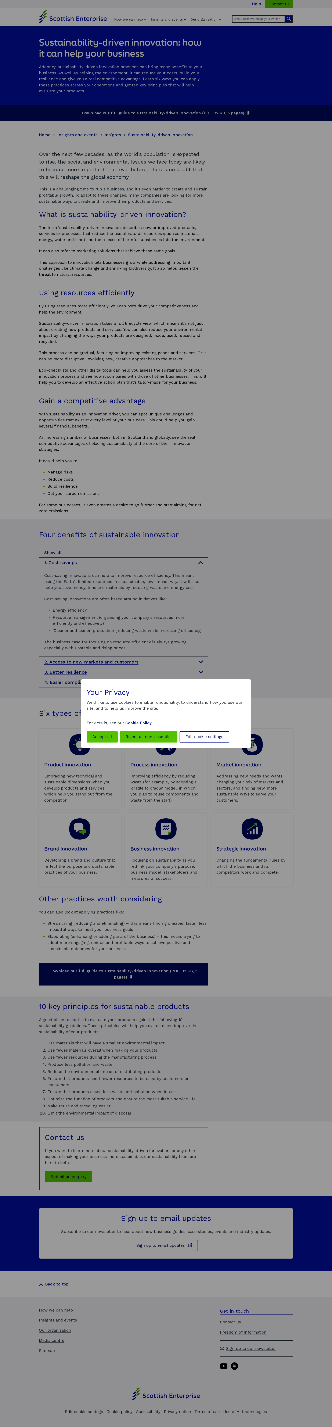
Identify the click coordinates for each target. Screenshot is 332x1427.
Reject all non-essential (149, 736)
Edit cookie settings (204, 736)
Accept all (102, 736)
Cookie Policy (138, 722)
